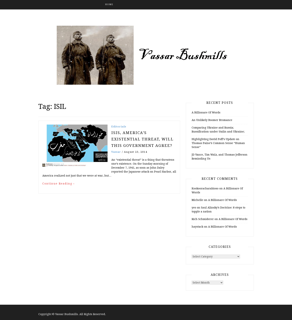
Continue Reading (58, 183)
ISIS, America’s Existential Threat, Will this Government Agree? (142, 139)
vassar (116, 151)
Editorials (118, 126)
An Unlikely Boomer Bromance (212, 120)
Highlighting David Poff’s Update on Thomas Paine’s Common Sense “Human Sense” (218, 143)
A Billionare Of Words (206, 112)
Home (109, 4)
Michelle (197, 199)
